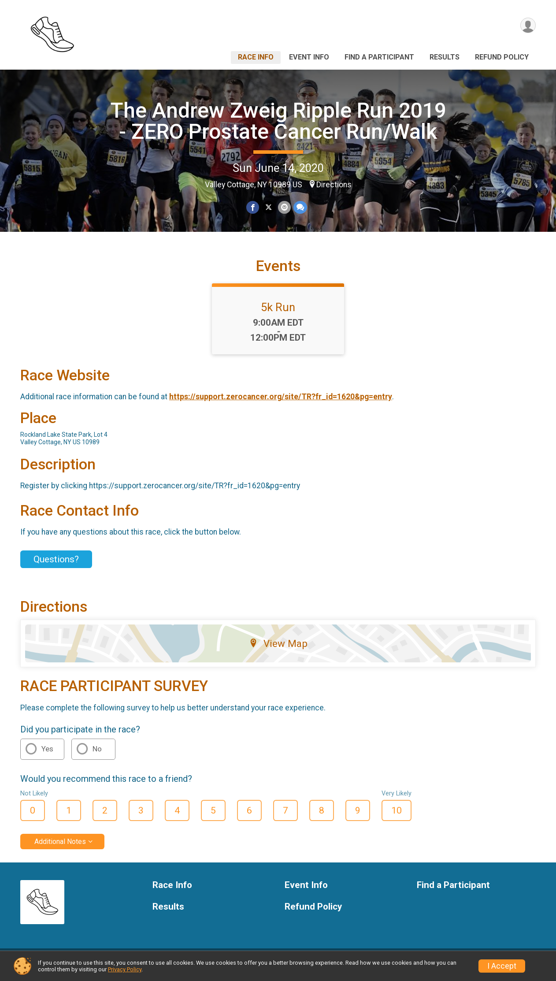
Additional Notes (60, 847)
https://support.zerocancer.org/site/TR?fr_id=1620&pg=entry (280, 402)
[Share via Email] (284, 207)
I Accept (501, 966)
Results (445, 57)
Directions (334, 184)
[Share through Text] (300, 207)
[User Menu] (527, 26)
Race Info (256, 57)
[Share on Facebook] (253, 207)
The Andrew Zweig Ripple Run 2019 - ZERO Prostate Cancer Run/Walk (278, 121)
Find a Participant (379, 57)
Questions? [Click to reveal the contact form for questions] (56, 564)
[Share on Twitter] (268, 207)
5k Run (278, 312)
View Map (278, 648)
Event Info (309, 57)
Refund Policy (502, 57)
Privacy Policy (124, 969)
